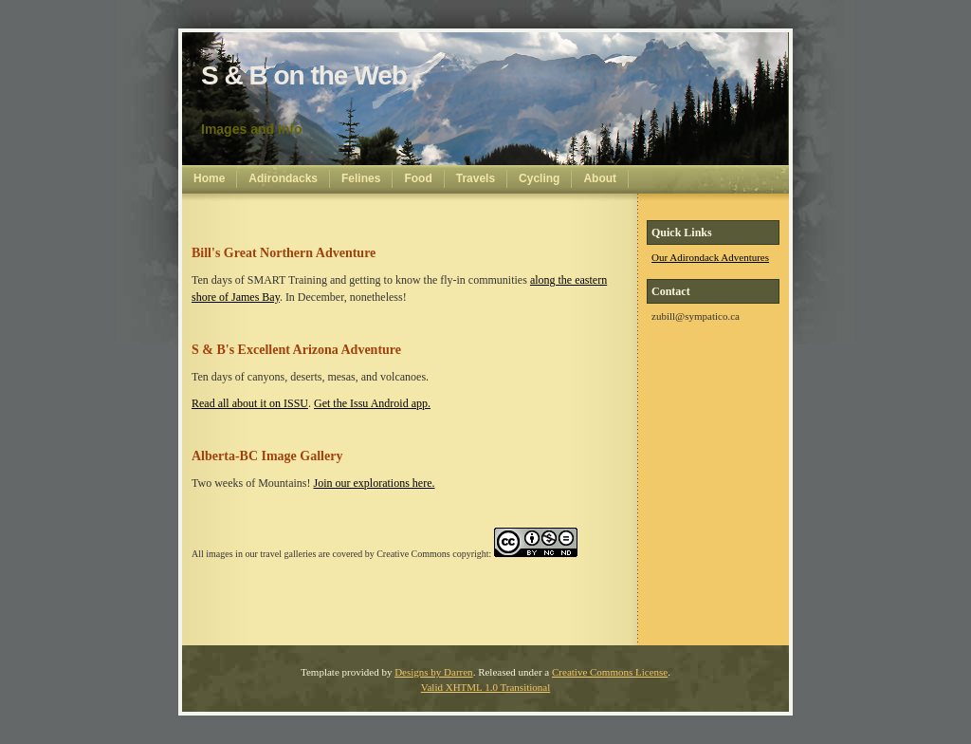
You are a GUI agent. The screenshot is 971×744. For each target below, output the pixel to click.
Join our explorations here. (373, 483)
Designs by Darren (433, 672)
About (599, 178)
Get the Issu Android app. (372, 403)
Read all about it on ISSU (250, 403)
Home (209, 178)
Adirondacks (283, 178)
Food (417, 178)
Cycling (539, 178)
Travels (475, 178)
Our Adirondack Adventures (710, 257)
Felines (360, 178)
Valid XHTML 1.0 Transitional (486, 687)
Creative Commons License (610, 672)
